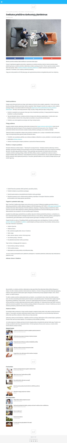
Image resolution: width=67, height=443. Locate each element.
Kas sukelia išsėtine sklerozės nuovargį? (22, 380)
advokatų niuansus (17, 139)
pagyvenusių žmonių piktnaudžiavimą (40, 107)
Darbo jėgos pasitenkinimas (54, 206)
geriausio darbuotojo (10, 222)
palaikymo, (24, 222)
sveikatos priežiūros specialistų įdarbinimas (28, 67)
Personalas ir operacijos (29, 11)
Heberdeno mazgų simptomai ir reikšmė (22, 391)
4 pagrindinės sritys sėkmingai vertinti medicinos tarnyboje (25, 353)
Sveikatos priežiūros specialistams (12, 11)
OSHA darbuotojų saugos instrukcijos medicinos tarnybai (25, 336)
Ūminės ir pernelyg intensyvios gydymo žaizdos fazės (24, 368)
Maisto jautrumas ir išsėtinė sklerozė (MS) (22, 374)
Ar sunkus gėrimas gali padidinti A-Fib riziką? (23, 422)
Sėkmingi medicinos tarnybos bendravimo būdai (23, 347)
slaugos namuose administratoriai (45, 126)
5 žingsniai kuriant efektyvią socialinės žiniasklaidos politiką (26, 341)
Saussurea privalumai (18, 416)
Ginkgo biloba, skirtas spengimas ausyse (22, 399)
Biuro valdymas (21, 11)
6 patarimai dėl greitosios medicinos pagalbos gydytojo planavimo (27, 330)
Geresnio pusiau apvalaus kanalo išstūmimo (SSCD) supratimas (27, 385)
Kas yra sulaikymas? (18, 411)
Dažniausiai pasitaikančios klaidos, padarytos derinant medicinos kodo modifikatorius (31, 405)
